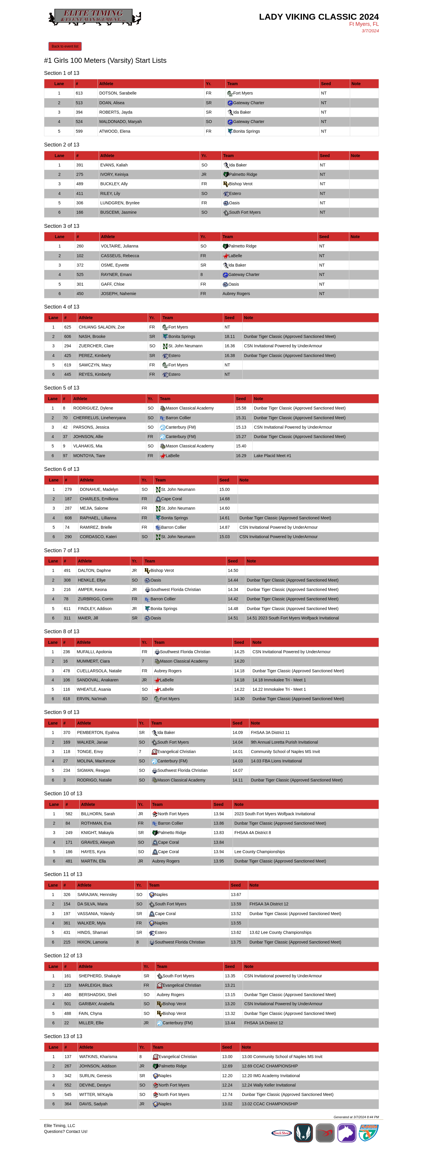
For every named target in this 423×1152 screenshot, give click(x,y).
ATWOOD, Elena (114, 131)
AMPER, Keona (92, 589)
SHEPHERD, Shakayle (100, 976)
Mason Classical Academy (190, 408)
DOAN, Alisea (112, 102)
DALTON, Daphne (94, 570)
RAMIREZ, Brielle (96, 527)
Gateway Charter (248, 102)
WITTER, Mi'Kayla (96, 1094)
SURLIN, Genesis (95, 1075)
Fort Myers (243, 93)
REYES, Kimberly (95, 374)
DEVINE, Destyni (95, 1085)
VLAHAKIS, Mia (88, 446)
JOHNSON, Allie (88, 436)
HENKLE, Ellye (91, 580)
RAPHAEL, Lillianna (98, 518)
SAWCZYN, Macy (95, 365)
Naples (161, 894)
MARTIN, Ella (93, 861)
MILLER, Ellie (91, 1022)
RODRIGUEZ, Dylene (93, 408)
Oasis (234, 203)
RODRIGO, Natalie (94, 780)
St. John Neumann (185, 345)
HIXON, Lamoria (93, 942)
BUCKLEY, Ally (114, 183)
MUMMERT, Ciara (93, 661)
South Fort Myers (245, 212)
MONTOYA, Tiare (89, 455)
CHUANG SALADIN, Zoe (102, 327)
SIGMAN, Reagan (93, 770)
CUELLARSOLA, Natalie (99, 670)
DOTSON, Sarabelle (118, 93)
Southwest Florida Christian (175, 589)
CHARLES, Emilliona (99, 498)
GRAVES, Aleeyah (98, 842)
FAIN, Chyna (90, 1013)
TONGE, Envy (90, 751)
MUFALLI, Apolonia (94, 651)
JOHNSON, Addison (97, 1066)
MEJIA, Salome (94, 508)
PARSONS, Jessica (91, 427)
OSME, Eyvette (115, 265)
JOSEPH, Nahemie (118, 293)
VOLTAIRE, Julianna (119, 246)
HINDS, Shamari (93, 932)
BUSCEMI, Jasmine (118, 212)
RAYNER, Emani (116, 274)
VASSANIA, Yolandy (96, 913)
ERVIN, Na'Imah (92, 698)
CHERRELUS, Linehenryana (99, 417)
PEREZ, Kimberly (95, 355)
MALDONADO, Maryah (120, 121)
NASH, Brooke (92, 336)
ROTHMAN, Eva (96, 823)
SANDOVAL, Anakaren (97, 680)
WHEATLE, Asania (94, 689)
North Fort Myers (173, 813)
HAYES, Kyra (93, 851)
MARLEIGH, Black (96, 985)
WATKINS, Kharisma (98, 1056)
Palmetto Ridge (243, 174)
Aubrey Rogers (236, 293)
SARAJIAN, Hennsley (97, 894)
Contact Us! (77, 1131)
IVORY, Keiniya (114, 174)
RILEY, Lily (110, 193)
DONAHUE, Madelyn (99, 489)
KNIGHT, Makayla (97, 832)
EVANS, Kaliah (114, 165)
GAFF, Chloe (113, 284)
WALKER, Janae (92, 742)
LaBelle (235, 255)
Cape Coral (171, 498)
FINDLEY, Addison (95, 608)
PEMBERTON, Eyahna (98, 732)
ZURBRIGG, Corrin (95, 599)
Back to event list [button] (65, 46)
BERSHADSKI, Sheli (98, 994)
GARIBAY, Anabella (96, 1003)
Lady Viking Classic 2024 (319, 16)
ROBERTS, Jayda (115, 112)
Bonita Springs (246, 131)
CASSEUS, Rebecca (120, 255)
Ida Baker (242, 112)
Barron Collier (178, 417)
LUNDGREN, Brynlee (120, 203)
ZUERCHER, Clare (96, 345)
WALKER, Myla (92, 923)
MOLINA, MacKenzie (96, 761)
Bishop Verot (240, 183)
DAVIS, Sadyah (93, 1104)
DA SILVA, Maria (93, 904)
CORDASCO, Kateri (98, 536)
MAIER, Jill (88, 618)
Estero (235, 193)
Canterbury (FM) (181, 427)
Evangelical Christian (176, 751)
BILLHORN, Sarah (98, 813)
